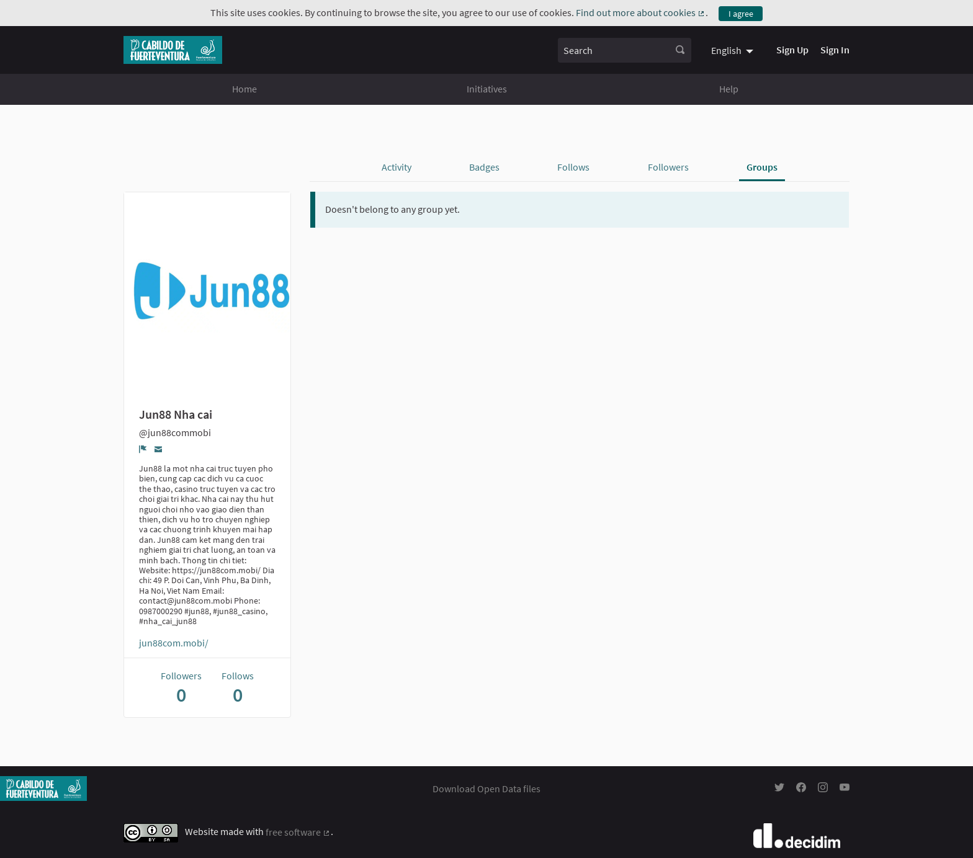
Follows (573, 167)
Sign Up (792, 49)
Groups (762, 167)
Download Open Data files (486, 788)
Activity (396, 167)
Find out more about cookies (641, 12)
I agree (741, 13)
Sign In (835, 49)
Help (728, 89)
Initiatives (487, 89)
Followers (668, 167)
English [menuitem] (726, 50)
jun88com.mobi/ (173, 643)
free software (298, 832)
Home (244, 89)
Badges (484, 167)
